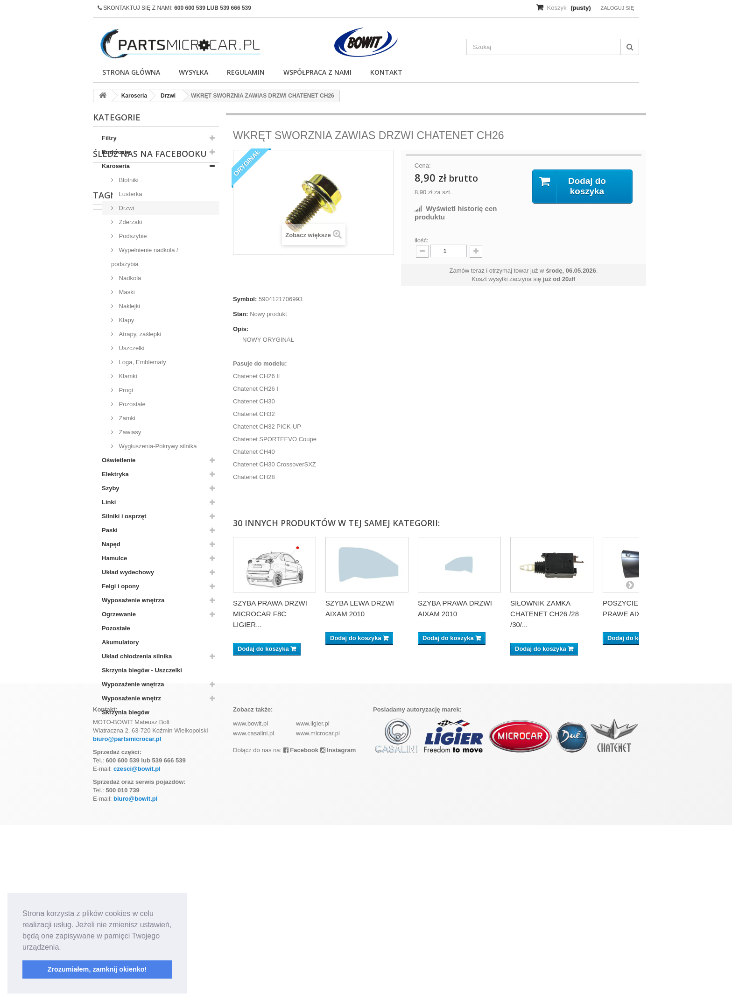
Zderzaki (129, 222)
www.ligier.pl (313, 899)
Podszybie (132, 236)
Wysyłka (193, 72)
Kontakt (386, 72)
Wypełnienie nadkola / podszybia (144, 257)
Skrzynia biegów (125, 712)
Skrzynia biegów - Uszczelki (142, 670)
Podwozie (116, 151)
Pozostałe (131, 404)
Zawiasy (129, 432)
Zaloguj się (617, 8)
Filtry (109, 137)
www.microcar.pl (318, 909)
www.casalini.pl (253, 909)
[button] (64, 947)
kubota (136, 800)
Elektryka (115, 474)
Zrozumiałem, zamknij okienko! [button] (97, 969)
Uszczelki (131, 348)
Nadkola (129, 278)
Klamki (127, 376)
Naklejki (128, 306)
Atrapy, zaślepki (139, 334)
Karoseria (116, 165)
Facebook (300, 926)
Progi (125, 390)
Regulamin (246, 72)
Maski (126, 292)
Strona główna (131, 72)
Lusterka (129, 193)
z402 (104, 814)
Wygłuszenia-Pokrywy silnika (157, 446)
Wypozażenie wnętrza (133, 684)
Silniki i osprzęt (124, 516)
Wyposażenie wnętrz (131, 698)
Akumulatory (120, 642)
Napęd (111, 544)
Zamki (126, 418)
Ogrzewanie (119, 614)
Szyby (111, 488)
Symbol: (245, 299)
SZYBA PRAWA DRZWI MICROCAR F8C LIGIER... (270, 613)
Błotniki (128, 179)
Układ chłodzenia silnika (137, 656)
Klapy (125, 320)
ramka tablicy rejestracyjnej (161, 814)
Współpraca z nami (317, 72)
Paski (110, 530)
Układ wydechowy (128, 572)
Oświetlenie (118, 460)
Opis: (240, 328)
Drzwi (125, 207)
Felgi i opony (120, 586)
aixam (106, 800)
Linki (109, 502)
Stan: (240, 313)
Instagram (338, 926)
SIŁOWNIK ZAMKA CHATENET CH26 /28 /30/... (544, 613)
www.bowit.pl (250, 899)
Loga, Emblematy (141, 362)
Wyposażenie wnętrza (133, 600)
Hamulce (114, 558)
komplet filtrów (177, 800)
